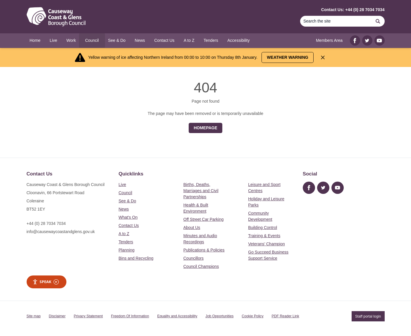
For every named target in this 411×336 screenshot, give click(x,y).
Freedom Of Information (130, 316)
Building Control (262, 227)
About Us (191, 227)
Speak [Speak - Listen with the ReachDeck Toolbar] (45, 282)
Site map (34, 316)
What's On (127, 217)
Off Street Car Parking (203, 219)
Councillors (193, 258)
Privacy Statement (88, 316)
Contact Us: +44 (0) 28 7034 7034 (353, 9)
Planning (126, 250)
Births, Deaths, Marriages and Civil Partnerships (201, 190)
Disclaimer (57, 316)
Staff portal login (368, 316)
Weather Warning (287, 57)
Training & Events (264, 235)
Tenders (125, 241)
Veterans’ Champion (266, 244)
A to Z (123, 233)
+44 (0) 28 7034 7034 (46, 223)
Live (122, 184)
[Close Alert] (323, 57)
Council (125, 192)
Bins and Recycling (135, 258)
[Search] (336, 21)
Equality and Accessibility (177, 316)
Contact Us (128, 225)
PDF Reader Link (285, 316)
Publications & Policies (204, 250)
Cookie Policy (252, 316)
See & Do (127, 201)
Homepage (205, 127)
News (123, 209)
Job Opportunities (219, 316)
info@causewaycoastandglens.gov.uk (61, 231)
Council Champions (201, 266)
